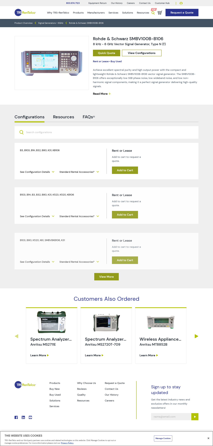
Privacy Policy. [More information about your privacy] (67, 443)
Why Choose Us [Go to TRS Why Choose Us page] (86, 383)
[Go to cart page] (160, 13)
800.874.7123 (73, 3)
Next (196, 336)
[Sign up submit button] (194, 416)
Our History (116, 3)
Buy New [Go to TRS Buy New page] (54, 389)
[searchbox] (40, 142)
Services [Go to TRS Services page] (54, 406)
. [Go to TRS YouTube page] (30, 417)
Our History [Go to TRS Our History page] (111, 394)
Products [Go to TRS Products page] (54, 383)
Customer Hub (162, 3)
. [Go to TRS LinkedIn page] (23, 417)
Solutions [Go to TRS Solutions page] (54, 400)
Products (78, 12)
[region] (106, 438)
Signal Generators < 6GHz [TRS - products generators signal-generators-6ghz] (50, 23)
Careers (131, 3)
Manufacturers (96, 12)
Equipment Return (98, 3)
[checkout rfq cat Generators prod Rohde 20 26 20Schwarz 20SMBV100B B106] (106, 53)
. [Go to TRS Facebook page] (16, 417)
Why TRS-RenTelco (58, 12)
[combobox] (106, 142)
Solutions (127, 12)
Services (113, 12)
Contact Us (145, 3)
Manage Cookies (163, 438)
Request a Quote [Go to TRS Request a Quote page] (115, 383)
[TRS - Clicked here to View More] (106, 277)
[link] (52, 346)
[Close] (208, 438)
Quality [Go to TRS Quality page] (81, 394)
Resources (143, 12)
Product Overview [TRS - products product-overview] (24, 23)
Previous (16, 336)
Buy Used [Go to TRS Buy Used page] (55, 394)
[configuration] (142, 53)
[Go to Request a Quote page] (182, 12)
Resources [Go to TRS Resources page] (83, 400)
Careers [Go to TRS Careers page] (109, 400)
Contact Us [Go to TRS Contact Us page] (111, 389)
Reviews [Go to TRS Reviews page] (82, 389)
